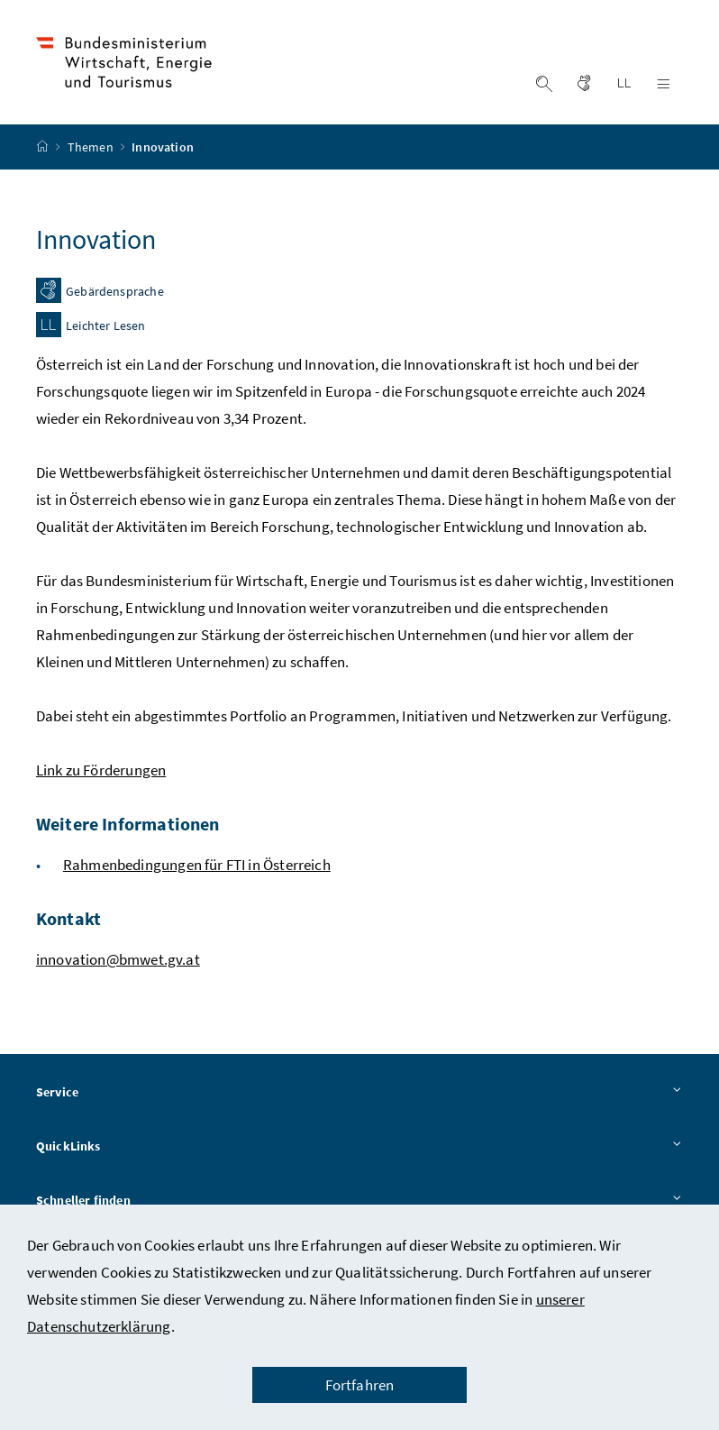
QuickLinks (359, 1147)
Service (359, 1093)
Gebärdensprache (115, 292)
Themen (92, 147)
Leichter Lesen (105, 326)
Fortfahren (360, 1385)
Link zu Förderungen (101, 770)
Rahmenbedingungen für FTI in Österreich (197, 865)
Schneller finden (359, 1201)
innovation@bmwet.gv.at (118, 959)
